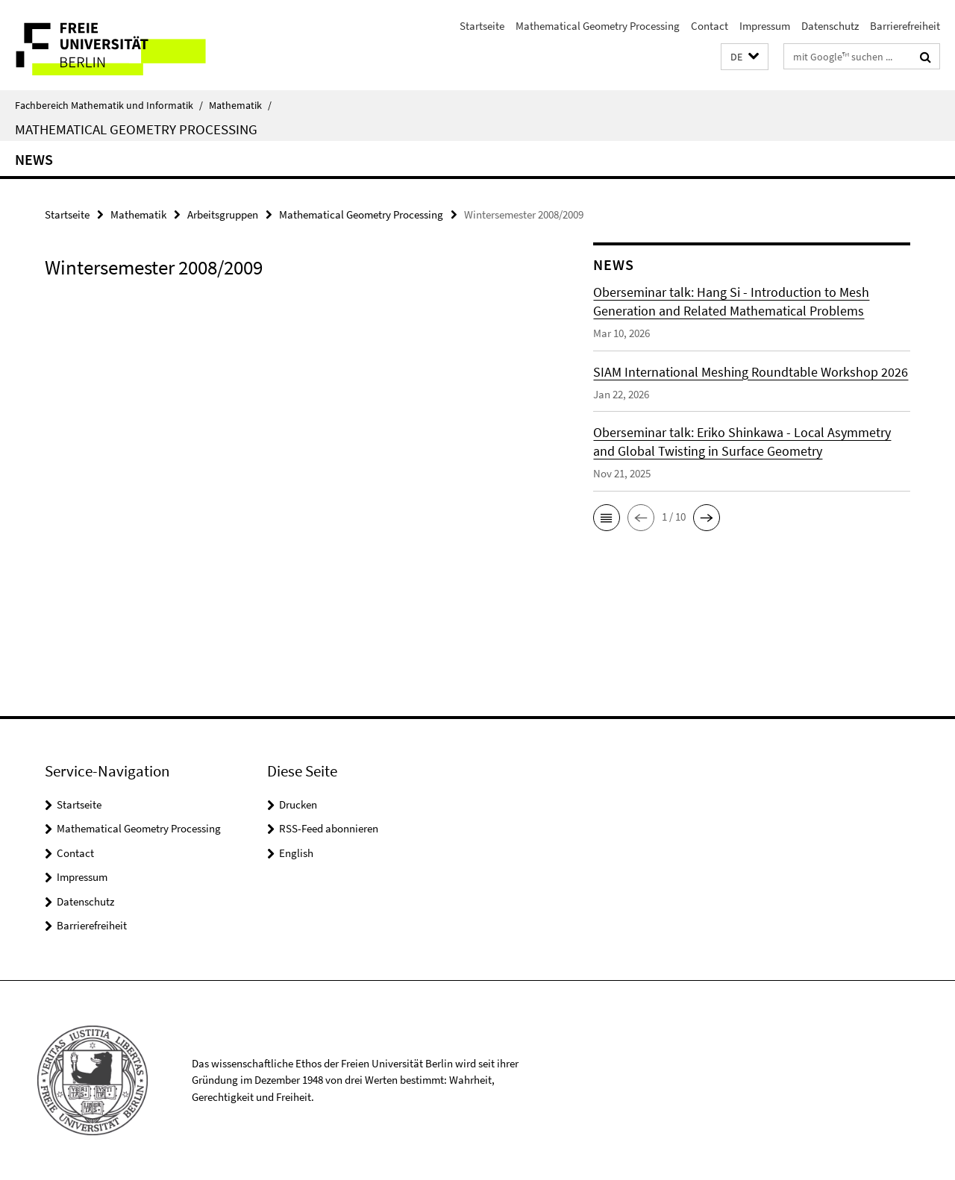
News (34, 159)
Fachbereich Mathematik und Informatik (109, 105)
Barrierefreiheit (905, 26)
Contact (709, 26)
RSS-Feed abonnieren (328, 828)
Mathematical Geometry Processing (598, 26)
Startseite (482, 26)
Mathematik (240, 105)
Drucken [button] (298, 804)
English (296, 853)
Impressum (764, 26)
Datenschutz (830, 26)
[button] (744, 57)
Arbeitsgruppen (222, 214)
